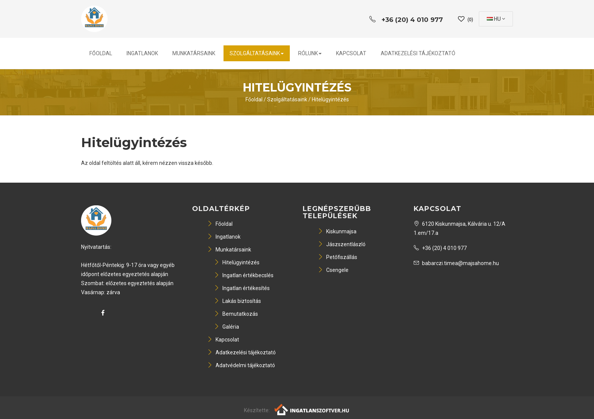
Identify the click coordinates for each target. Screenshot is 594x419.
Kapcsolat (351, 53)
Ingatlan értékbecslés (244, 275)
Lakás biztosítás (237, 301)
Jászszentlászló (342, 244)
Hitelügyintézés (330, 99)
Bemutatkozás (236, 314)
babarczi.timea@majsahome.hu (456, 263)
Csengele (333, 270)
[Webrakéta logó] (312, 409)
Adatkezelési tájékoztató (418, 53)
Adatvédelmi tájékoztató (241, 365)
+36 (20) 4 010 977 (440, 248)
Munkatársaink (193, 53)
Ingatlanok (142, 53)
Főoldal (100, 53)
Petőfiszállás (337, 257)
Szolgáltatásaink (257, 53)
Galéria (226, 327)
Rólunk (310, 53)
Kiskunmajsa (337, 231)
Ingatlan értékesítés (242, 288)
